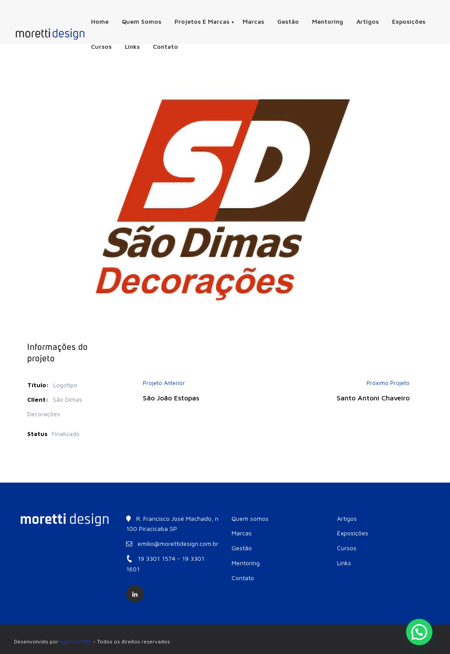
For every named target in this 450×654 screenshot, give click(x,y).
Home (100, 21)
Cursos (101, 46)
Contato (165, 46)
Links (132, 46)
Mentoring (327, 21)
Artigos (367, 21)
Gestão (288, 21)
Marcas (253, 21)
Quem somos (141, 21)
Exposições (408, 21)
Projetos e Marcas (204, 21)
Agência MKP (76, 641)
